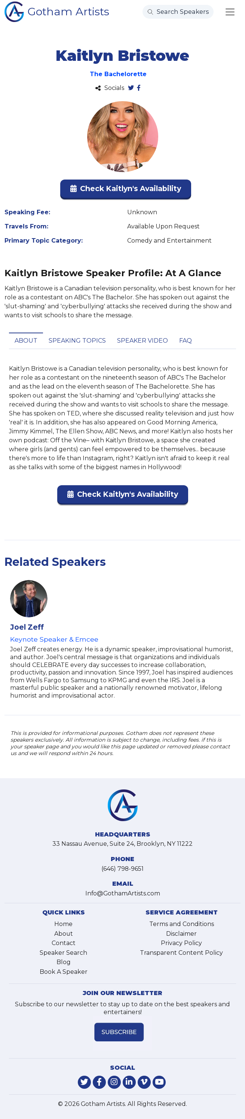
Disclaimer (181, 933)
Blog (63, 962)
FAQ (185, 340)
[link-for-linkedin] (129, 1082)
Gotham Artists (68, 11)
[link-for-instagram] (114, 1082)
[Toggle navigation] (230, 11)
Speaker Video (142, 340)
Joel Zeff (27, 627)
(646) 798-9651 (122, 868)
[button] (125, 190)
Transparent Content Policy (181, 952)
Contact (64, 943)
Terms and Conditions (181, 924)
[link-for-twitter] (84, 1082)
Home (63, 924)
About (26, 340)
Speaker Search (63, 952)
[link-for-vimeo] (144, 1082)
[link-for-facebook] (99, 1082)
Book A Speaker (64, 971)
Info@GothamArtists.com (122, 893)
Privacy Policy (181, 943)
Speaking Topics (77, 340)
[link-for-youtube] (159, 1082)
